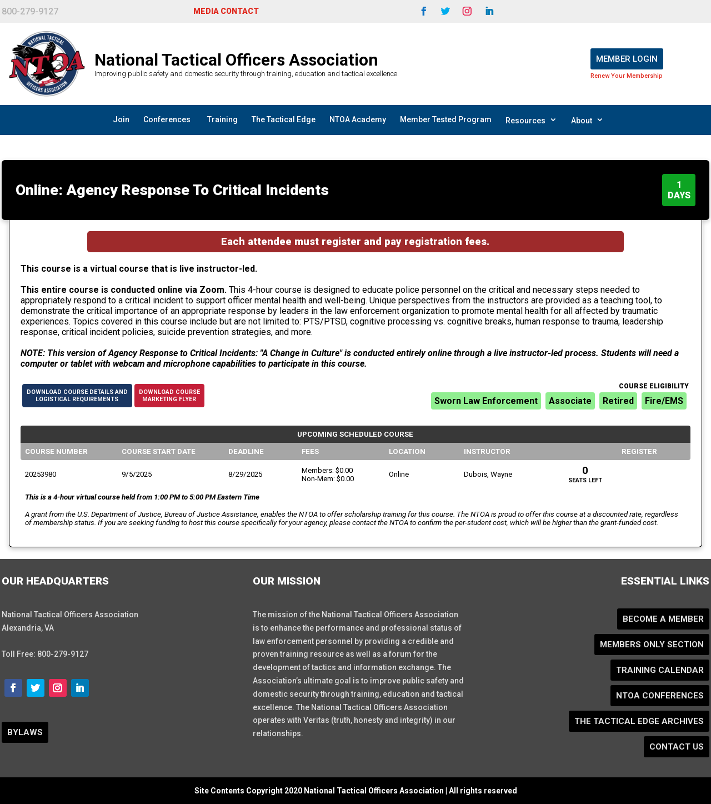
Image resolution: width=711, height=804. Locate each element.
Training (222, 119)
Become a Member (663, 619)
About (587, 120)
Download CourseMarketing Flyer (169, 395)
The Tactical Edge (284, 119)
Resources (531, 120)
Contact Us (676, 747)
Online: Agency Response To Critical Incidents (172, 190)
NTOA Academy (357, 119)
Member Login (627, 59)
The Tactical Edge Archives (639, 721)
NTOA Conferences (660, 696)
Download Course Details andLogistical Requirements (77, 395)
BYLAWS (25, 732)
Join (121, 119)
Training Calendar (660, 670)
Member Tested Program (446, 119)
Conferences (167, 119)
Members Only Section (652, 645)
